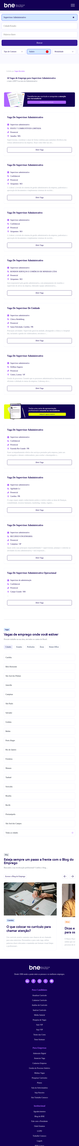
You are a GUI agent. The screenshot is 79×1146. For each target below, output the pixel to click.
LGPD (39, 1131)
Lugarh (39, 1141)
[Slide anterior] (65, 876)
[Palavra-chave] (39, 34)
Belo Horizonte (11, 667)
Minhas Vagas (39, 1073)
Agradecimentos (39, 1112)
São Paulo (9, 704)
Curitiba (9, 657)
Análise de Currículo (39, 1005)
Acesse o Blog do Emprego (15, 876)
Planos (39, 1083)
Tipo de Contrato (13, 51)
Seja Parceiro (39, 1093)
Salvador (9, 713)
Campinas (9, 694)
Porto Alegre (10, 741)
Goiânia (8, 722)
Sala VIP (39, 1025)
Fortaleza (9, 759)
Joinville (9, 685)
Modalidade (64, 51)
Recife (8, 805)
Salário (38, 51)
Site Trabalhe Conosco (39, 1098)
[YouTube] (52, 981)
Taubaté (8, 777)
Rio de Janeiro (11, 750)
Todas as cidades (12, 833)
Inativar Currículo (39, 1010)
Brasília (8, 796)
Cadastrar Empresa (39, 1063)
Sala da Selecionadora (39, 1088)
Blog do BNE (39, 1116)
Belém (8, 731)
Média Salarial (39, 1015)
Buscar (39, 43)
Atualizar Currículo (39, 995)
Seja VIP (39, 1030)
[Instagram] (39, 981)
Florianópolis (10, 814)
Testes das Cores (39, 1035)
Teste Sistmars (39, 1040)
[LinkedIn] (27, 981)
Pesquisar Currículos (39, 1078)
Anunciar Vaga (39, 1058)
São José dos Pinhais (13, 676)
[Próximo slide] (72, 876)
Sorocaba (9, 787)
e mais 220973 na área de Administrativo (22, 81)
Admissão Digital (39, 1053)
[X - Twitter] (45, 981)
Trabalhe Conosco (39, 1136)
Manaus (8, 768)
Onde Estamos (39, 1126)
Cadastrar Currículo (39, 1000)
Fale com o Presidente (39, 1121)
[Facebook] (33, 981)
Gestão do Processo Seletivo (39, 1068)
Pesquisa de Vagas (39, 1020)
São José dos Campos (14, 824)
